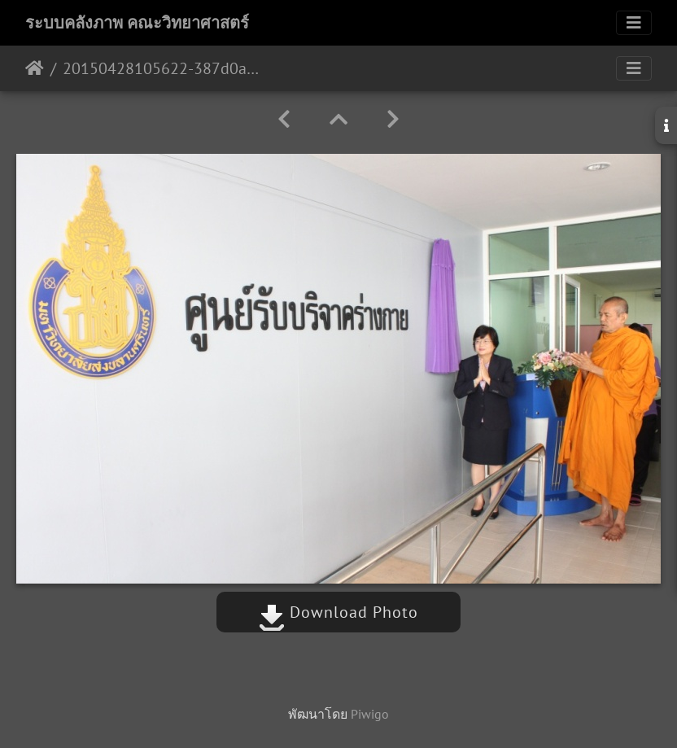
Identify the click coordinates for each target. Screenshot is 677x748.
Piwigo (370, 714)
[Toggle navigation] (634, 23)
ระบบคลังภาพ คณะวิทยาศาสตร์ (137, 22)
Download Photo (338, 612)
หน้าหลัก (34, 68)
